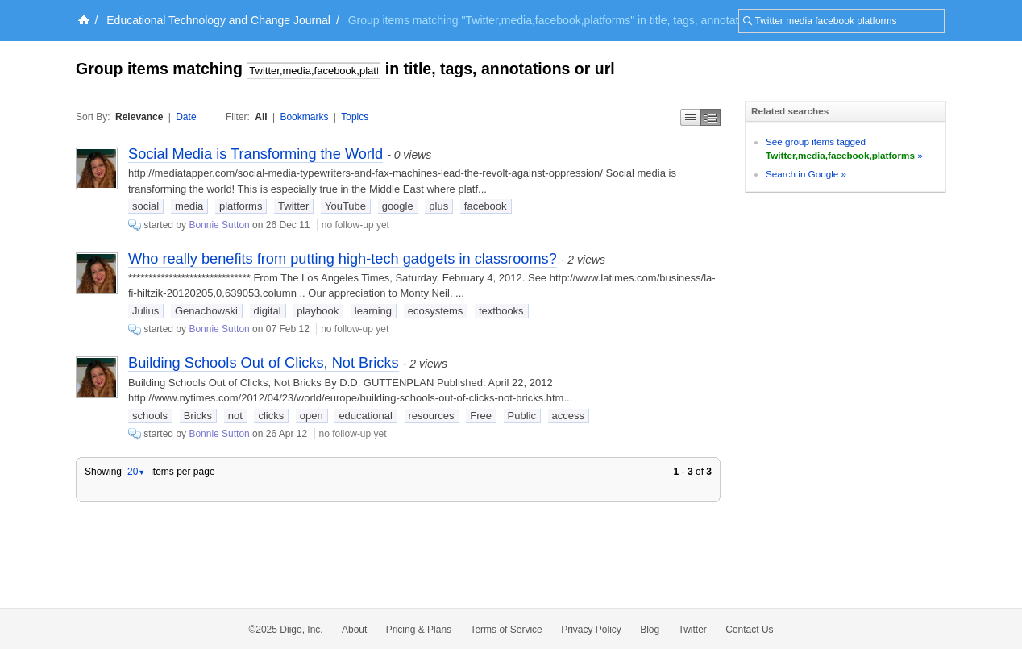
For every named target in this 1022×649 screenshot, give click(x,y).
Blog (649, 629)
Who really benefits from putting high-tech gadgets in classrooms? (342, 259)
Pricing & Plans (418, 629)
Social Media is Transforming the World (255, 154)
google (397, 206)
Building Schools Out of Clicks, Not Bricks (263, 363)
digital (267, 311)
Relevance (139, 117)
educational (366, 416)
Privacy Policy (591, 629)
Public (522, 416)
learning (373, 311)
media (189, 206)
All (261, 117)
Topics (354, 117)
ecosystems (435, 311)
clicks (271, 416)
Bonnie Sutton (219, 225)
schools (150, 416)
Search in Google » (806, 173)
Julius (145, 311)
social (145, 206)
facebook (485, 206)
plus (438, 206)
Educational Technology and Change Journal (218, 20)
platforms (240, 206)
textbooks (501, 311)
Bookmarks (304, 117)
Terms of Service (506, 629)
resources (432, 416)
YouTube (345, 206)
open (311, 416)
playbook (318, 311)
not (235, 416)
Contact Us (749, 629)
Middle (710, 117)
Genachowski (206, 311)
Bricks (198, 416)
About (354, 629)
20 (136, 471)
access (568, 416)
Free (481, 416)
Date (186, 117)
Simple (690, 117)
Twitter (293, 206)
